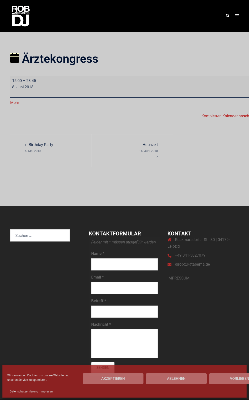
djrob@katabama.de (192, 264)
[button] (227, 16)
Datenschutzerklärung (24, 391)
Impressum (48, 391)
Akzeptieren (113, 378)
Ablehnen (176, 378)
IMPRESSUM (179, 278)
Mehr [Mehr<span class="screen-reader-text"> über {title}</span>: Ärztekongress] (14, 102)
